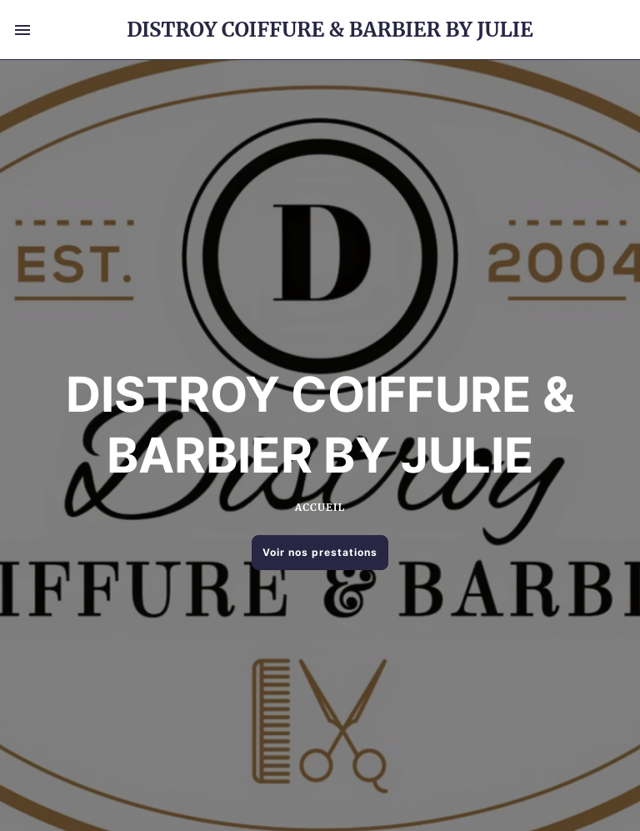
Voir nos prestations (320, 552)
